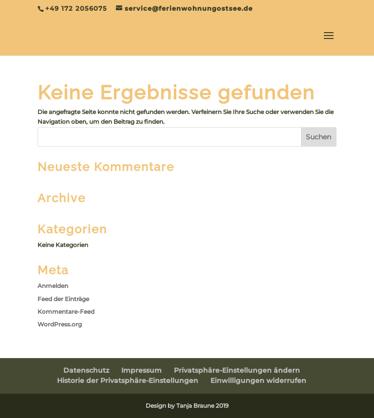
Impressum (141, 370)
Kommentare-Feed (65, 311)
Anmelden (52, 285)
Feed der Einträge (63, 299)
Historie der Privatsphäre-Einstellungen (127, 380)
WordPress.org (59, 324)
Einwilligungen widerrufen (258, 380)
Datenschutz (86, 370)
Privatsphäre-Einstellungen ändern (237, 370)
